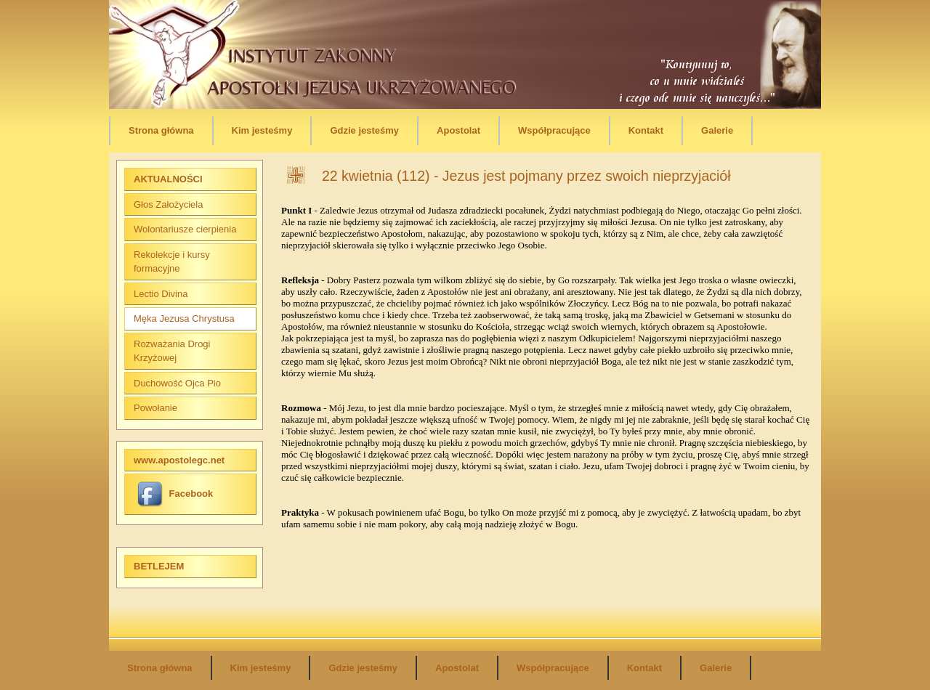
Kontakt (645, 130)
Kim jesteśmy (262, 130)
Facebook (175, 493)
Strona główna (161, 130)
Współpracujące (554, 130)
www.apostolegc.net (179, 460)
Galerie (717, 130)
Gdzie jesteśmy (364, 130)
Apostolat (458, 130)
